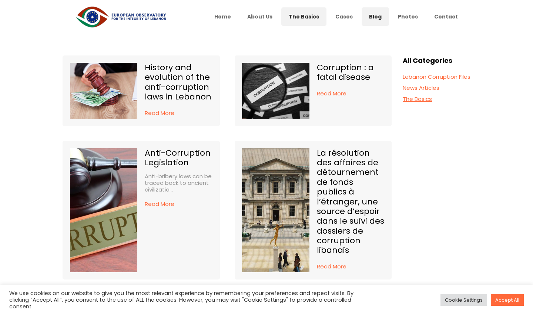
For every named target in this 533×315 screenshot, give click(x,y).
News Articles (421, 88)
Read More (159, 113)
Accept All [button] (507, 300)
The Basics (417, 99)
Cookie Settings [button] (464, 300)
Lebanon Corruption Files (436, 77)
